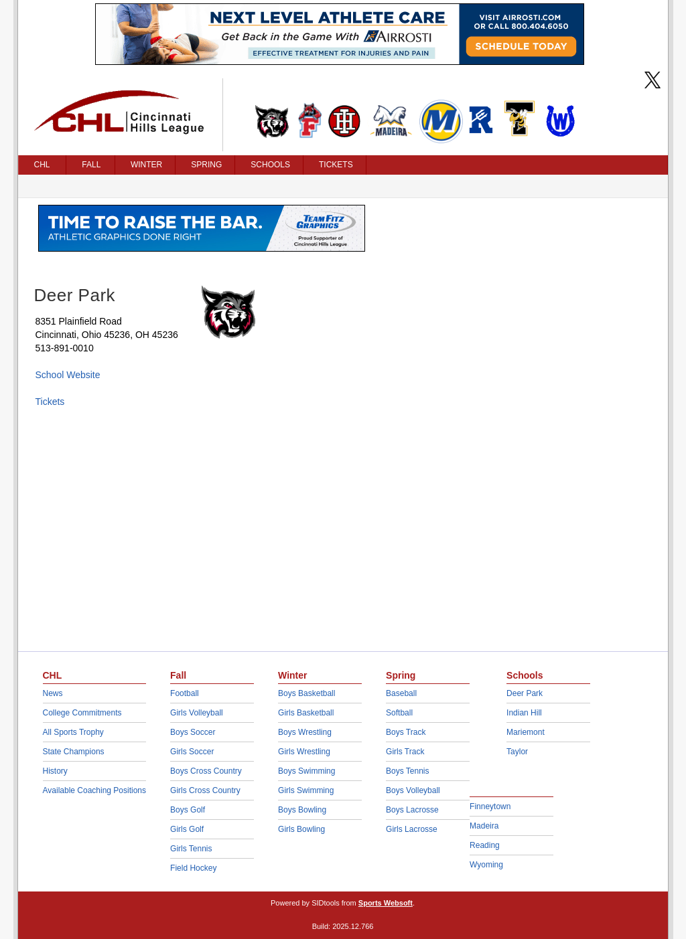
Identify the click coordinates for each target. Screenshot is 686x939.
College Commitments (82, 712)
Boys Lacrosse (412, 810)
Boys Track (405, 732)
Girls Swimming (306, 790)
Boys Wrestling (305, 732)
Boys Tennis (407, 771)
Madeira (484, 826)
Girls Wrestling (304, 751)
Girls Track (405, 751)
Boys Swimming (306, 771)
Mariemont (525, 732)
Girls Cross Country (205, 790)
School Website (68, 374)
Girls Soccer (192, 751)
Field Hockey (193, 868)
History (55, 771)
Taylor (517, 751)
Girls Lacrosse (411, 829)
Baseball (401, 693)
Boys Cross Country (206, 771)
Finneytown (490, 806)
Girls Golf (187, 829)
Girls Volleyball (196, 712)
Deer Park (524, 693)
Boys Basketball (306, 693)
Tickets (50, 401)
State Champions (74, 751)
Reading (485, 845)
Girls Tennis (191, 848)
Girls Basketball (306, 712)
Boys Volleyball (413, 790)
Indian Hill (524, 712)
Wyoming (486, 864)
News (53, 693)
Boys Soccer (192, 732)
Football (184, 693)
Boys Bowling (302, 810)
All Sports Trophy (73, 732)
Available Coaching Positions (95, 790)
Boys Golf (187, 810)
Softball (399, 712)
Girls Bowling (301, 829)
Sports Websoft (385, 903)
